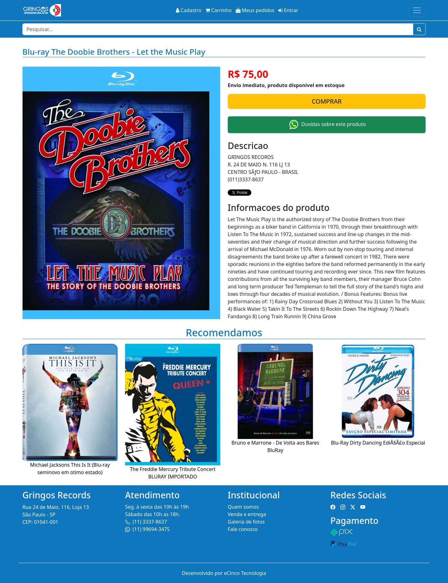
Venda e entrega (247, 514)
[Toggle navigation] (417, 10)
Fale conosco (243, 529)
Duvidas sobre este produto (326, 125)
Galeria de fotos (246, 521)
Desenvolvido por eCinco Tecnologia (224, 573)
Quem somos (243, 506)
